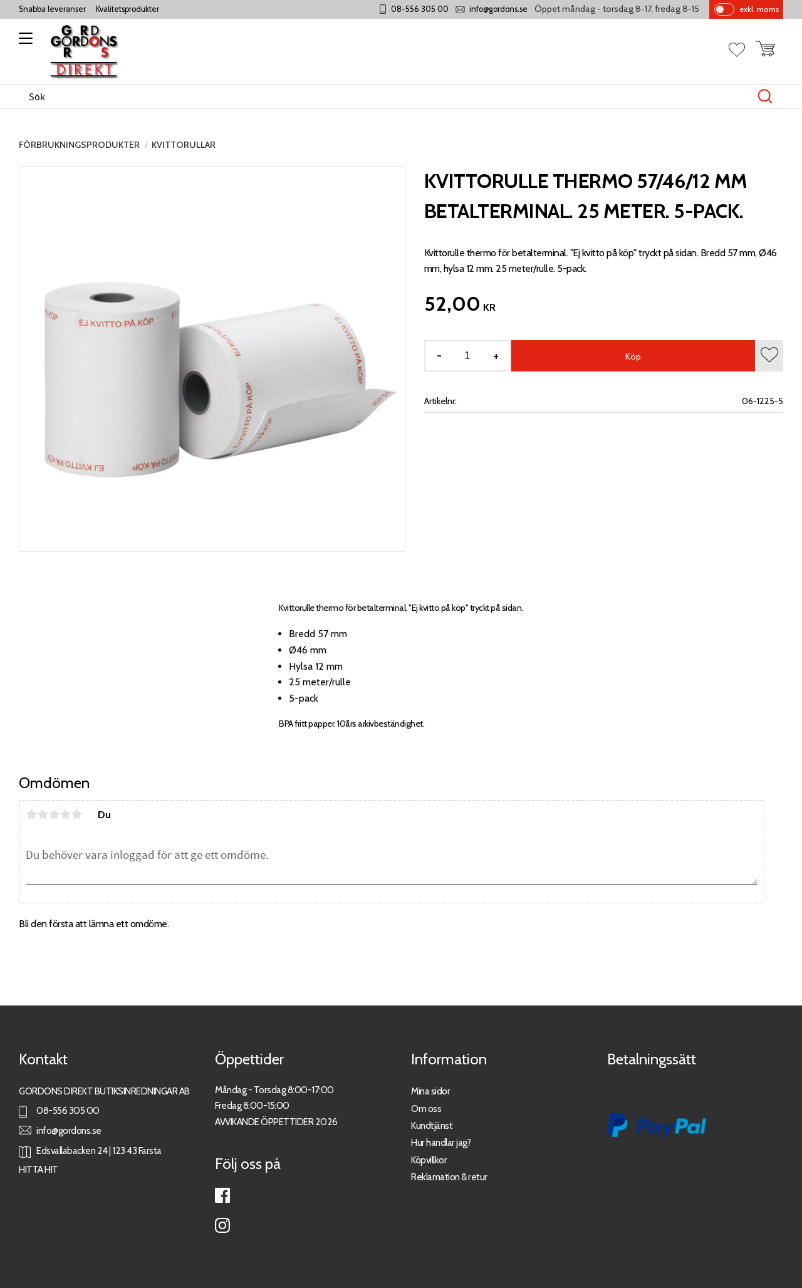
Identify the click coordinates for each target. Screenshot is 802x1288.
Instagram (222, 1225)
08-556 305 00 (420, 9)
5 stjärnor (76, 814)
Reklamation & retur (449, 1177)
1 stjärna (31, 814)
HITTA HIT (38, 1169)
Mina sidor (430, 1091)
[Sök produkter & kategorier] (388, 96)
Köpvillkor (429, 1160)
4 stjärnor (65, 814)
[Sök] (765, 96)
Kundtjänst (431, 1125)
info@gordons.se (498, 9)
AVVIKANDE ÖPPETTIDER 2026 (276, 1122)
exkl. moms (759, 9)
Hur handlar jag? (441, 1142)
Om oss (426, 1108)
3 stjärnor (54, 814)
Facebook (222, 1195)
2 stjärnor (42, 814)
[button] (23, 42)
